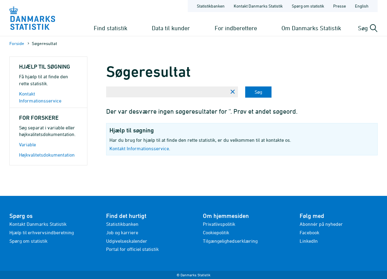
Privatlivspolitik (219, 224)
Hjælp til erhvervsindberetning (41, 232)
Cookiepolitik (216, 232)
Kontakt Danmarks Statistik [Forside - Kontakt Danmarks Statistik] (258, 5)
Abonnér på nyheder (321, 224)
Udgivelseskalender (126, 241)
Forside (16, 43)
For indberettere (236, 27)
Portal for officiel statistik (132, 249)
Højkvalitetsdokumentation (47, 154)
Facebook (309, 232)
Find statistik (110, 27)
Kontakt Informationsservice (139, 148)
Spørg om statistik (28, 241)
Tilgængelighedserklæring (230, 241)
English (362, 5)
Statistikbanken (211, 5)
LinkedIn (309, 241)
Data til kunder (171, 27)
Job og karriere (122, 232)
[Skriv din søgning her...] (166, 91)
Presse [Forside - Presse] (339, 5)
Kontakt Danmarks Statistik (38, 224)
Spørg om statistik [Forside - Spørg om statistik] (308, 5)
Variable (27, 144)
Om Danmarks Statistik (311, 27)
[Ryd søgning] (232, 91)
